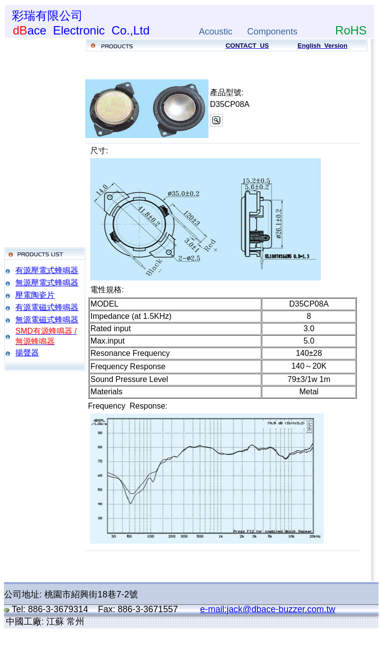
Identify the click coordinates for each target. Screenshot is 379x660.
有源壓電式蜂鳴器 (46, 270)
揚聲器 (27, 352)
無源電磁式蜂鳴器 (46, 319)
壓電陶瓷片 (35, 295)
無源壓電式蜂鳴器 (46, 282)
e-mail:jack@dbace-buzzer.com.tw (267, 609)
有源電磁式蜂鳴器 (46, 307)
